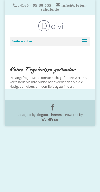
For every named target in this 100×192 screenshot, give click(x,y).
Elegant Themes (49, 115)
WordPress (49, 119)
